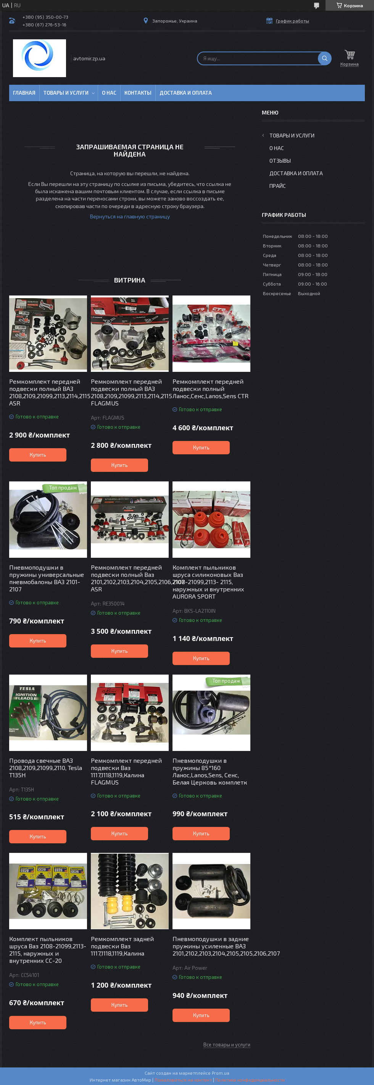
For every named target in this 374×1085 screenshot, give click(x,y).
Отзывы (280, 160)
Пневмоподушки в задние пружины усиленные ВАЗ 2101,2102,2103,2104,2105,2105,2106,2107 (211, 946)
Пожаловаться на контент (183, 1079)
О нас (109, 93)
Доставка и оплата (186, 93)
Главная (24, 93)
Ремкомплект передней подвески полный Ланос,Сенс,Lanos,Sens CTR (210, 388)
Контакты (138, 93)
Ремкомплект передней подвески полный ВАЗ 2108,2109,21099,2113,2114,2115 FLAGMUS (130, 392)
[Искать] (325, 58)
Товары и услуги (66, 93)
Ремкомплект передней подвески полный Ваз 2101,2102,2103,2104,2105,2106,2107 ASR (130, 578)
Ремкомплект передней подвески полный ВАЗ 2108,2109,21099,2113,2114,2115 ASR (48, 392)
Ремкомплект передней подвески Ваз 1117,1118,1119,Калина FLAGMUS (126, 771)
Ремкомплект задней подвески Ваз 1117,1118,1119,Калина (122, 946)
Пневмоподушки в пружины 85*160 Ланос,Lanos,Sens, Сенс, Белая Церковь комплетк (209, 771)
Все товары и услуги (226, 1044)
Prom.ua (220, 1072)
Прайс (277, 185)
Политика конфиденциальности (250, 1079)
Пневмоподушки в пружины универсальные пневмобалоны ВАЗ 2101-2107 (46, 578)
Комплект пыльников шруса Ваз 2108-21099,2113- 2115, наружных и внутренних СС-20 (47, 949)
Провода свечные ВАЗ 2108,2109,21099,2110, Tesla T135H (45, 767)
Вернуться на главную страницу (130, 216)
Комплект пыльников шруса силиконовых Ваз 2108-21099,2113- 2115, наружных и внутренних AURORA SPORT (208, 581)
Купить (38, 455)
